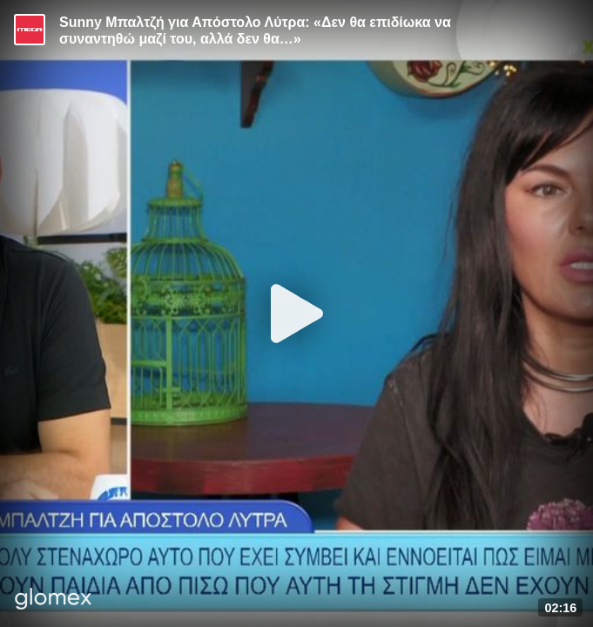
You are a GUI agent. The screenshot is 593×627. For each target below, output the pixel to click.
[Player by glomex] (53, 600)
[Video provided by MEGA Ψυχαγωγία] (29, 29)
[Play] (297, 313)
